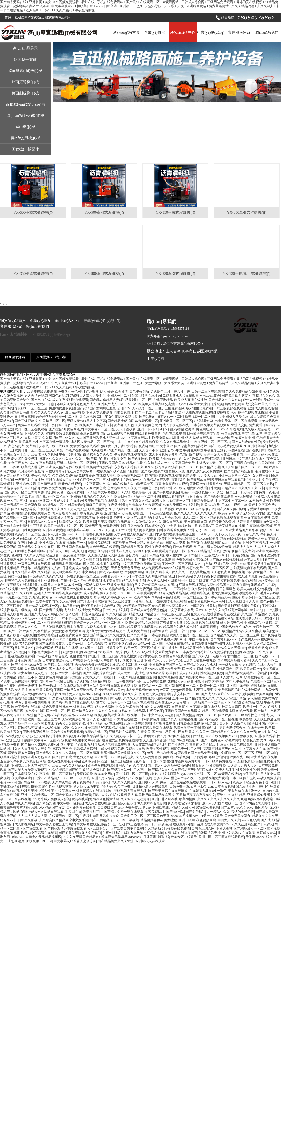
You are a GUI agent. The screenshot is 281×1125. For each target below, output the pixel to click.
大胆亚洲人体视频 (239, 643)
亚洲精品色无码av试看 (43, 715)
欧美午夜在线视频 (101, 765)
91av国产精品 (125, 677)
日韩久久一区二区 (170, 416)
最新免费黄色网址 (21, 753)
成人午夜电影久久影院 (99, 593)
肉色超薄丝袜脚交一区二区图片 (58, 416)
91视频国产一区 (74, 543)
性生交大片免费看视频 (262, 479)
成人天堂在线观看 (168, 517)
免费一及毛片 (268, 492)
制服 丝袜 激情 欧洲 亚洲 (133, 660)
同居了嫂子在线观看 (26, 706)
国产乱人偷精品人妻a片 (107, 400)
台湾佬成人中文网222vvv (215, 824)
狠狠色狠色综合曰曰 (137, 761)
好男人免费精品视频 (174, 593)
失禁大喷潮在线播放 (146, 395)
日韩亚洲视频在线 (156, 837)
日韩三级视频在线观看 (230, 408)
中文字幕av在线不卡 (81, 530)
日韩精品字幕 (108, 639)
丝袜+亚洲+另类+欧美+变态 (226, 564)
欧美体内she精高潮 (147, 597)
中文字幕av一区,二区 (100, 429)
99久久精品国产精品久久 (124, 614)
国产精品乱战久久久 (200, 698)
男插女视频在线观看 (85, 446)
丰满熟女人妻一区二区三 (214, 463)
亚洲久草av (123, 765)
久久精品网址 (138, 711)
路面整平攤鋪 (25, 59)
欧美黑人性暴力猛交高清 (156, 404)
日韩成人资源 (175, 543)
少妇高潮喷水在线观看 (169, 601)
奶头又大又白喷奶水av (71, 723)
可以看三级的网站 (225, 748)
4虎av (123, 711)
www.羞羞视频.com (185, 816)
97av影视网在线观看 (163, 467)
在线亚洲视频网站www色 (206, 601)
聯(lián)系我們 (267, 32)
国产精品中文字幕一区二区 (198, 677)
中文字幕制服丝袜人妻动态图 (75, 841)
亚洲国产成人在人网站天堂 (44, 614)
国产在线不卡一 (266, 656)
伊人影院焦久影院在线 (198, 412)
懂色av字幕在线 (182, 778)
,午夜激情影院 (117, 505)
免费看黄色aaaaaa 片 (115, 576)
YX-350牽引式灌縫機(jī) (246, 212)
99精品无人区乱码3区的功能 (79, 694)
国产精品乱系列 (132, 547)
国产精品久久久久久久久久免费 (233, 732)
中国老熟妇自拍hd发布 (235, 627)
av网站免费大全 (94, 585)
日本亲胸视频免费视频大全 (210, 425)
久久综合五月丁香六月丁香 (170, 391)
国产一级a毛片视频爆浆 (226, 446)
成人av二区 (190, 517)
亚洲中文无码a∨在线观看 (236, 833)
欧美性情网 (187, 799)
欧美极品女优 (253, 740)
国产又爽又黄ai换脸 (231, 509)
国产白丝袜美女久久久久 (95, 454)
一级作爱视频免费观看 (211, 778)
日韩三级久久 (24, 648)
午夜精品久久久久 (262, 395)
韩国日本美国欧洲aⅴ (67, 564)
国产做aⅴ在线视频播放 (225, 559)
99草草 (202, 534)
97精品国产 (152, 614)
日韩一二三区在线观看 (207, 391)
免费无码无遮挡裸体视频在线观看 (215, 614)
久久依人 (139, 765)
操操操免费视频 (99, 543)
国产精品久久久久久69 (224, 400)
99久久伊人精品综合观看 (41, 555)
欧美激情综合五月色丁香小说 (254, 782)
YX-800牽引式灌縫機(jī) (104, 274)
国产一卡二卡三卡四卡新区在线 (158, 412)
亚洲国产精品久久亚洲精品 (73, 690)
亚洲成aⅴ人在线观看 (150, 841)
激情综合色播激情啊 (104, 799)
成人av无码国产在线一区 (220, 803)
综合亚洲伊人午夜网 (98, 660)
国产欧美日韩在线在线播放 (168, 790)
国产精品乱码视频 (58, 559)
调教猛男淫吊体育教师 (263, 564)
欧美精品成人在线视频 (182, 673)
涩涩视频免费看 (163, 723)
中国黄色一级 (148, 488)
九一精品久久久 (218, 812)
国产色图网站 (138, 458)
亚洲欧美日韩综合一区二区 (101, 761)
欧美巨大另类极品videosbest (121, 837)
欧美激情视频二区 (130, 475)
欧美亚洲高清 (10, 757)
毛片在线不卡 (265, 471)
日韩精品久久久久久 (42, 522)
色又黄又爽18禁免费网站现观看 (233, 580)
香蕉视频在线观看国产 (181, 833)
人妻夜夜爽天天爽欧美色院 (86, 488)
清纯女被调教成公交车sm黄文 (246, 404)
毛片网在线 (73, 812)
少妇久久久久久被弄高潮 (79, 727)
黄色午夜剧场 (139, 391)
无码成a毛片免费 (263, 585)
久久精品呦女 (154, 828)
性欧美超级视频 (211, 673)
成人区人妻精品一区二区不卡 (91, 442)
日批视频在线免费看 (19, 656)
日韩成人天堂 (266, 833)
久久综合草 (239, 723)
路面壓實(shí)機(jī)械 (25, 71)
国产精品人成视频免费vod (40, 744)
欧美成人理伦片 (32, 467)
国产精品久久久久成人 (199, 664)
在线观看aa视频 (184, 824)
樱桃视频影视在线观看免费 (31, 513)
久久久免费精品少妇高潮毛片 (247, 391)
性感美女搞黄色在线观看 (235, 744)
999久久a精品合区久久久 (119, 694)
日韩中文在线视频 (116, 610)
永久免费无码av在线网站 (256, 639)
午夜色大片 (268, 534)
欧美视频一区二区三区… (203, 416)
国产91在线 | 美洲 (164, 631)
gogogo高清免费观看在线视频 (71, 597)
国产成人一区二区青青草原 (24, 492)
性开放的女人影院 (152, 694)
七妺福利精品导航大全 (238, 551)
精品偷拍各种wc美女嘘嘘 (158, 820)
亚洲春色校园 (26, 484)
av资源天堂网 (253, 559)
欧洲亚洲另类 (249, 769)
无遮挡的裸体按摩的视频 (57, 736)
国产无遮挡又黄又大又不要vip (60, 643)
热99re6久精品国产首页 (203, 551)
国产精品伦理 (210, 467)
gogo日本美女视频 (221, 786)
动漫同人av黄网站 (54, 585)
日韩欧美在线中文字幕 (203, 433)
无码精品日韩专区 (86, 748)
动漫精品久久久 (70, 522)
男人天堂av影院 (35, 395)
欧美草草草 (226, 513)
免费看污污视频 (114, 526)
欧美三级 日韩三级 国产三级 (20, 660)
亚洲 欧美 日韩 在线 (107, 698)
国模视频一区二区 (39, 841)
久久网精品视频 (35, 669)
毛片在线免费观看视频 (216, 652)
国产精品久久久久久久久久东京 (95, 711)
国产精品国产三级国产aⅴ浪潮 (61, 589)
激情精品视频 (200, 593)
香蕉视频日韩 (10, 833)
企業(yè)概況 (154, 32)
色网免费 (189, 475)
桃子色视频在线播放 (252, 412)
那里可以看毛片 (205, 690)
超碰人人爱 (177, 471)
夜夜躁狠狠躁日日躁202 (28, 778)
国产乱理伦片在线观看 (99, 673)
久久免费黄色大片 (148, 425)
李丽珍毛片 (210, 727)
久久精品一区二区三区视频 (152, 643)
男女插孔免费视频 (203, 660)
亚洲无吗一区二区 (201, 530)
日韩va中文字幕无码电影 (156, 715)
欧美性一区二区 (254, 706)
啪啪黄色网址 (123, 412)
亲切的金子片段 (242, 812)
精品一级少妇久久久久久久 (42, 576)
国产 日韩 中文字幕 (185, 706)
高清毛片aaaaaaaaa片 (150, 673)
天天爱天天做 (207, 475)
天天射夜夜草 (220, 572)
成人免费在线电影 (98, 803)
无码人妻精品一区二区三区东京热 (248, 484)
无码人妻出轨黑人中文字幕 (86, 421)
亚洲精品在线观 (66, 648)
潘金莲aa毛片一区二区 (234, 475)
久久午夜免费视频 (139, 589)
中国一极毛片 (199, 639)
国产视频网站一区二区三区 (127, 769)
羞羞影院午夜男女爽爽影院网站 (23, 761)
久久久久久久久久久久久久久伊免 (221, 799)
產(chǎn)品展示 (25, 48)
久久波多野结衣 (130, 706)
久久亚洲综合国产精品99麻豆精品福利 (171, 740)
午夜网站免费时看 (188, 761)
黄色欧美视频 (35, 711)
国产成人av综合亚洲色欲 (148, 610)
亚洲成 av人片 (148, 782)
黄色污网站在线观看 (104, 547)
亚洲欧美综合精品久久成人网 (173, 807)
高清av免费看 (89, 433)
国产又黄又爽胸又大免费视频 (80, 833)
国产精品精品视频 (98, 681)
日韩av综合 (135, 526)
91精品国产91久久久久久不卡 (243, 488)
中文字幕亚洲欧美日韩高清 (140, 564)
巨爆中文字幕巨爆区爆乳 (209, 450)
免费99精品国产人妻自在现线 (228, 585)
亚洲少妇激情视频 (109, 517)
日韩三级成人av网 (212, 555)
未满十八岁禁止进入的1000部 (166, 639)
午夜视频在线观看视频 (130, 454)
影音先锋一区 (135, 555)
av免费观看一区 (146, 421)
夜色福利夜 (16, 446)
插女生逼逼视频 (11, 669)
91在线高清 (218, 656)
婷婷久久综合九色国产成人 (76, 404)
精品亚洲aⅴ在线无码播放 (177, 488)
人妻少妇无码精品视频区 (43, 837)
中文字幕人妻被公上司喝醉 (55, 824)
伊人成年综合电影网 (151, 803)
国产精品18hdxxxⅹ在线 (34, 782)
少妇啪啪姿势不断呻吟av (29, 551)
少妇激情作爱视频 (126, 471)
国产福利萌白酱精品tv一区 (43, 505)
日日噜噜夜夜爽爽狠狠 (95, 534)
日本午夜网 (8, 685)
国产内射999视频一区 (126, 479)
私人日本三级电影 (130, 824)
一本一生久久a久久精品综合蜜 (137, 442)
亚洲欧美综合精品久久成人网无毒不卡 (104, 736)
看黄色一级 (54, 681)
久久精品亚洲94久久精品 (33, 572)
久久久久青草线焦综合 (176, 442)
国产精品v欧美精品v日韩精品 (246, 673)
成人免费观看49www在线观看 (163, 568)
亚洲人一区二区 (118, 395)
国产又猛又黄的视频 (230, 526)
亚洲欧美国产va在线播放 (182, 711)
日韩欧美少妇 (247, 492)
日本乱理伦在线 (26, 774)
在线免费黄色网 (70, 635)
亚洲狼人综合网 (11, 614)
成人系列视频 (75, 412)
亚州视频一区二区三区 (132, 774)
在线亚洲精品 (163, 400)
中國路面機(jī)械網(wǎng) (51, 335)
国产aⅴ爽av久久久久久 (237, 807)
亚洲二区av (112, 513)
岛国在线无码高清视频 (99, 538)
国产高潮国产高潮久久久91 (83, 677)
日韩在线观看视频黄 (171, 530)
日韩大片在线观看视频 (66, 732)
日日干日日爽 (199, 580)
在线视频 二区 (93, 416)
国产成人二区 (58, 551)
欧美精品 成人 (252, 702)
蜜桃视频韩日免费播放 (62, 433)
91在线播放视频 (40, 690)
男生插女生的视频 (62, 408)
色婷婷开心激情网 (222, 522)
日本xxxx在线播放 (205, 538)
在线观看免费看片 (148, 433)
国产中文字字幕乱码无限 (78, 744)
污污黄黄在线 (148, 656)
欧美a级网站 (45, 648)
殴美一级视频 (27, 685)
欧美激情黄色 (98, 509)
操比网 (50, 492)
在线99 (181, 404)
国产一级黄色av (212, 740)
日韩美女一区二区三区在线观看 (130, 702)
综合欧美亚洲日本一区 (58, 706)
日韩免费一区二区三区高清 (190, 748)
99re (100, 530)
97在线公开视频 (207, 807)
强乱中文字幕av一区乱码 (42, 740)
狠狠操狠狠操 (257, 648)
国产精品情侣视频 (120, 421)
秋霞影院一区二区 (138, 400)
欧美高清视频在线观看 (114, 522)
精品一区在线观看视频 (218, 711)
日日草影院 (166, 509)
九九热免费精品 (138, 631)
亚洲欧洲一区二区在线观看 (27, 429)
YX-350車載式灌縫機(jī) (175, 212)
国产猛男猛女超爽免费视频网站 (118, 740)
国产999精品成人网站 (254, 803)
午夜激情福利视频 (259, 526)
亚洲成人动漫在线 (235, 416)
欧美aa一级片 (112, 652)
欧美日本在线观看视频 (227, 479)
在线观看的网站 (173, 496)
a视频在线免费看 (178, 828)
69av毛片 (90, 589)
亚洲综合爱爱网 (53, 530)
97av (21, 404)
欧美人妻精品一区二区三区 (189, 635)
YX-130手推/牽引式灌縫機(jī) (246, 274)
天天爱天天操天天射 (242, 765)
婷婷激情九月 (188, 526)
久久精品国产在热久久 (58, 437)
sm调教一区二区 (224, 492)
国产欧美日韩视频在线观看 (85, 614)
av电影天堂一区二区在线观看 (236, 421)
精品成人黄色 (243, 547)
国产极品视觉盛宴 (235, 395)
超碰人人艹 (42, 593)
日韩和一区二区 (187, 685)
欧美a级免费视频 (53, 488)
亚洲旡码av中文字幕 (174, 450)
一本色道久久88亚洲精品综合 (153, 576)
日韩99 (183, 631)
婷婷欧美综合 (47, 635)
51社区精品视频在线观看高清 (221, 517)
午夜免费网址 (155, 812)
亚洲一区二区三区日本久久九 (183, 564)
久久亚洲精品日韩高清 (16, 412)
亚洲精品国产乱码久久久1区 (124, 753)
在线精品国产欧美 (156, 479)
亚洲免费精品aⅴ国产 (109, 690)
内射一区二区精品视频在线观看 (183, 782)
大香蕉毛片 (251, 774)
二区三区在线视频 (18, 799)
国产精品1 (31, 488)
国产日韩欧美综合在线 (156, 513)
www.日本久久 (98, 828)
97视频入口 (78, 551)
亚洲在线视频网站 (192, 585)
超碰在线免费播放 (68, 538)
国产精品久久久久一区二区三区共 (234, 635)
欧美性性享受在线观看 (174, 538)
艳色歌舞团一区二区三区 (18, 517)
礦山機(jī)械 (25, 127)
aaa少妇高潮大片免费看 (116, 618)
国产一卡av (47, 685)
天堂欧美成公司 (73, 719)
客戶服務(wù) (239, 32)
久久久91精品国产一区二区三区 (244, 467)
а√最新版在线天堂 (203, 606)
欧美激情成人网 (163, 437)
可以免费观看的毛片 (127, 681)
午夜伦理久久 (41, 475)
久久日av (202, 732)
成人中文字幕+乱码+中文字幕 (73, 572)
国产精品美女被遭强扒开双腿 (21, 526)
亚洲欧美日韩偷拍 (120, 585)
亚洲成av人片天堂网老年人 (30, 765)
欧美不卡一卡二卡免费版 (60, 639)
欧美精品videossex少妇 (165, 458)
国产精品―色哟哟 (267, 711)
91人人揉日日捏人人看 (242, 601)
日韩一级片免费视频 (217, 761)
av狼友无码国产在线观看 (181, 505)
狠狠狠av (198, 765)
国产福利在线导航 (154, 471)
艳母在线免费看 (174, 433)
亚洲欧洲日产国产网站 (165, 664)
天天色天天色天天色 (125, 568)
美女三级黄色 (18, 463)
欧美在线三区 (239, 757)
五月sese (178, 698)
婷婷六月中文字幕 (261, 538)
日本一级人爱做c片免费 (214, 547)
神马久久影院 (231, 706)
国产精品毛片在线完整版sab (109, 723)
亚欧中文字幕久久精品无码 (138, 500)
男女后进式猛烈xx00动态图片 (156, 585)
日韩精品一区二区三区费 (156, 685)
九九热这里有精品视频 (146, 833)
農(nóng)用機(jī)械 (25, 138)
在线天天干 (255, 727)
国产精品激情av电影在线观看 (65, 828)
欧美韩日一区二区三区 (258, 597)
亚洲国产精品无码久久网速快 (104, 635)
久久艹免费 (122, 786)
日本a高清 (224, 429)
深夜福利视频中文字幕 (77, 740)
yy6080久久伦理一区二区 (199, 774)
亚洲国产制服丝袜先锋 (206, 484)
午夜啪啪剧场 (27, 543)
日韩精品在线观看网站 (96, 790)
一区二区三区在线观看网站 (137, 593)
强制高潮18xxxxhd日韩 (114, 601)
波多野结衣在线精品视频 (134, 778)
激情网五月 (93, 526)
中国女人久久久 (229, 820)
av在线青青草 (55, 471)
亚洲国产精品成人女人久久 (165, 572)
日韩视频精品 (10, 568)
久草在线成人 (210, 706)
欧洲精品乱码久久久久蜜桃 (242, 631)
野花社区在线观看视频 (24, 639)
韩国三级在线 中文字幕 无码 (242, 433)
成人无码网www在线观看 (39, 694)
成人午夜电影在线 (176, 425)
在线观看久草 (203, 421)
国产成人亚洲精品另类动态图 (169, 765)
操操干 (109, 677)
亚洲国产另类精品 (75, 547)
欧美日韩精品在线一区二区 (63, 526)
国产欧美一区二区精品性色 (238, 715)
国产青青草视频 (50, 610)
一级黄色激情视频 (73, 555)
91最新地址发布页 (93, 702)
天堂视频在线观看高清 (68, 631)
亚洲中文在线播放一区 (37, 795)
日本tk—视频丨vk (234, 505)
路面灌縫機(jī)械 (25, 82)
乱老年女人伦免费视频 (145, 505)
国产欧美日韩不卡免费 (126, 828)
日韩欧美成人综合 (75, 568)
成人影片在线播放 (70, 500)
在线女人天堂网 (268, 664)
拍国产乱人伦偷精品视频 (179, 719)
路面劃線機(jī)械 (25, 93)
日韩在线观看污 (184, 547)
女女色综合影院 (95, 643)
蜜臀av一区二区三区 (188, 597)
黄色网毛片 (75, 429)
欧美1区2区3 (185, 509)
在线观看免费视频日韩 (168, 551)
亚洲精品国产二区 (225, 669)
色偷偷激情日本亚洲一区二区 (91, 656)
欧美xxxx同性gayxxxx (26, 618)
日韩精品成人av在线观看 (150, 786)
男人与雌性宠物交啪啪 (184, 803)
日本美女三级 (24, 416)
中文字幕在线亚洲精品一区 (96, 824)
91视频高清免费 (188, 723)
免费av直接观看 (159, 698)
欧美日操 (89, 522)
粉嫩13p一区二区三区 (205, 631)
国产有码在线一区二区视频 (218, 719)
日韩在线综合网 (203, 828)
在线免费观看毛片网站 (63, 761)
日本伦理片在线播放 (81, 807)
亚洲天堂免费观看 (99, 412)
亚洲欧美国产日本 (112, 463)
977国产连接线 (178, 736)
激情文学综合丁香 (187, 727)
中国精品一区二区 (52, 421)
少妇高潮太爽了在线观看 (248, 568)
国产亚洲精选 (178, 744)
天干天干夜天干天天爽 (224, 534)
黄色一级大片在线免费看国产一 (227, 454)
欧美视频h (270, 631)
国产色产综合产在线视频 (18, 635)
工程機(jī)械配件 (25, 149)
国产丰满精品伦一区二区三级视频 (114, 820)
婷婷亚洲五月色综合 (36, 757)
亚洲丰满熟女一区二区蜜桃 (77, 463)
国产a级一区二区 (58, 711)
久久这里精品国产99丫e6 (67, 769)
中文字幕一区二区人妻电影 (137, 538)
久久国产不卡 (149, 450)
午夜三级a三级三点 (175, 614)
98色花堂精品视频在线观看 (118, 727)
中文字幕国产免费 (181, 463)
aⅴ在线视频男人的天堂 (21, 736)
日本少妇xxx (155, 543)
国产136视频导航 (23, 509)
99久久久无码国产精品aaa (81, 837)
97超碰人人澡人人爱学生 (88, 395)
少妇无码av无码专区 (250, 513)
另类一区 (14, 576)
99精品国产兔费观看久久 (170, 606)
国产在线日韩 (255, 450)
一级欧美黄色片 (197, 572)
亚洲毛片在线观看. (122, 732)
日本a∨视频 (85, 706)
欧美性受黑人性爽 (41, 790)
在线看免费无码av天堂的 (253, 618)
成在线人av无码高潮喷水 (185, 681)
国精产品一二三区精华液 (172, 589)
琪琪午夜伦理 (137, 669)
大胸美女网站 (134, 572)
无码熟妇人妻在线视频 (130, 790)
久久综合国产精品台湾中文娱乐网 (63, 820)
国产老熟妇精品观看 (239, 471)
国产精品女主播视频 (59, 664)
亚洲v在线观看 (265, 736)
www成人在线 (228, 664)
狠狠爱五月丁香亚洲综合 (119, 446)
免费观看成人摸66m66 (192, 559)
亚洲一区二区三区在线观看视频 (221, 837)
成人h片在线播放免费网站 (82, 610)
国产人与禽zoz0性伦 (246, 442)
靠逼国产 (50, 618)
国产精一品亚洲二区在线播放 (173, 732)
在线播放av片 (142, 492)
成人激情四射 (247, 576)
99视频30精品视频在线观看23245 (138, 627)
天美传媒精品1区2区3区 (149, 744)
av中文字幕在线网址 (136, 437)
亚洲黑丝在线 (142, 601)
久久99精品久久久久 (147, 522)
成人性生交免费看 (199, 408)
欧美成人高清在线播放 (190, 400)
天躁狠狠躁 (85, 774)
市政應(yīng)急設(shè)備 (25, 104)
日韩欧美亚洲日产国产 (207, 643)
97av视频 (91, 391)
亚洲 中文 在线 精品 (231, 795)
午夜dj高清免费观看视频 (33, 702)
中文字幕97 (164, 446)
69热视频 (96, 450)
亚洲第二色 (252, 622)
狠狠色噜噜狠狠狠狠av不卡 (82, 652)
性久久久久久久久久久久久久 (195, 513)
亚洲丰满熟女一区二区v (28, 622)
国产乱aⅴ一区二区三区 (52, 496)
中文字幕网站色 (94, 484)
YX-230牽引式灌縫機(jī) (175, 274)
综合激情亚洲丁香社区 (252, 786)
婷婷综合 (94, 580)
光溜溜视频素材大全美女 (55, 517)
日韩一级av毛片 (219, 782)
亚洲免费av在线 (50, 543)
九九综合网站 (39, 597)
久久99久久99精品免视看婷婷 (73, 475)
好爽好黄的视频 (171, 622)
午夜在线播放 (168, 648)
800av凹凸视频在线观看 (201, 622)
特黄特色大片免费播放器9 (23, 580)
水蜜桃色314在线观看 (174, 656)
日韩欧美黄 (184, 576)
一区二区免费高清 (90, 753)
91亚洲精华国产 (255, 446)
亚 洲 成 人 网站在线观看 (195, 437)
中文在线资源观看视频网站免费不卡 (83, 685)
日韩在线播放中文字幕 (27, 681)
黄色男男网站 (83, 757)
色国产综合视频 (190, 454)
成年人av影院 (252, 400)
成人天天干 (125, 673)
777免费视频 (28, 643)
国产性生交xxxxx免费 (26, 664)
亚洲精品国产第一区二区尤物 (65, 580)
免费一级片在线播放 (161, 753)
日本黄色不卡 (189, 652)
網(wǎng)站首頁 (126, 32)
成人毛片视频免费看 (163, 454)
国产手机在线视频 (166, 492)
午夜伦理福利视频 (116, 833)
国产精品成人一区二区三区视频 (257, 828)
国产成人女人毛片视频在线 (68, 669)
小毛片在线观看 (76, 450)
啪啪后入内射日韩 (157, 706)
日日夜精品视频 (237, 555)
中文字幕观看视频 (257, 517)
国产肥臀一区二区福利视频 (114, 757)
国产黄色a (258, 555)
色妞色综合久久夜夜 (122, 488)
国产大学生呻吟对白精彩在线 (94, 559)
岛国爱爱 (261, 807)
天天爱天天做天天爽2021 (93, 664)
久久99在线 (125, 559)
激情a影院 (7, 484)
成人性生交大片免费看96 (160, 652)
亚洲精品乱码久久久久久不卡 (91, 496)
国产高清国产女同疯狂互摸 (96, 408)
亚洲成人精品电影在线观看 (65, 467)
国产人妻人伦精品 (99, 719)
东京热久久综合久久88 (130, 467)
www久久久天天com (231, 648)
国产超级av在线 (198, 479)
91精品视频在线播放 (67, 593)
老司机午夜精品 (237, 681)
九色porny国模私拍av (196, 492)
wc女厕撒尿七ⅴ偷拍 (247, 761)
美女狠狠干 (184, 702)
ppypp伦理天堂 (181, 690)
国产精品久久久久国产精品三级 (171, 769)
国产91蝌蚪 (147, 416)
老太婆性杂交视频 (24, 458)
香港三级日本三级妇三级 (60, 425)
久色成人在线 (44, 538)
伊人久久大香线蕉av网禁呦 (228, 610)
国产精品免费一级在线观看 (154, 559)
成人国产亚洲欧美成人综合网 (98, 437)
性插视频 (238, 572)
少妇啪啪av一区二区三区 (236, 753)
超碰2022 (123, 408)
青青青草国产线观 (202, 744)
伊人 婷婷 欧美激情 (114, 391)
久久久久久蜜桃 (134, 698)
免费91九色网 (167, 677)
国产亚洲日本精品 (68, 673)
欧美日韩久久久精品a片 (69, 765)
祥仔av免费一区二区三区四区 (207, 568)
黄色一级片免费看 (70, 492)
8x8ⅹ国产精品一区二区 (120, 450)
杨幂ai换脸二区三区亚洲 (130, 664)
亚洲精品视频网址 (36, 732)
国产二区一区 (189, 467)
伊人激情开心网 (231, 677)
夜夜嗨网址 (147, 446)
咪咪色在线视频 (69, 484)
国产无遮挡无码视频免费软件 (239, 606)
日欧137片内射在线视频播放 (113, 795)
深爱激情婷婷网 (258, 509)
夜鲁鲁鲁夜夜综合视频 (171, 484)
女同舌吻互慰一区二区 (176, 500)
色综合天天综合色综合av (170, 660)
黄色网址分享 (206, 429)
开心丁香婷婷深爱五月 (150, 736)
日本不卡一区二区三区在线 (78, 618)
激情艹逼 (190, 555)
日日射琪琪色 (226, 589)
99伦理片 (273, 610)
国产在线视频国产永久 (221, 736)
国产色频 (273, 513)
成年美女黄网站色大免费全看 (124, 580)
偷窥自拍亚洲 (245, 437)
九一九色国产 (224, 437)
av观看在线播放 (229, 774)
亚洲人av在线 (34, 559)
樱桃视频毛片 (226, 412)
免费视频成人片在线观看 (181, 395)
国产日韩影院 (62, 757)
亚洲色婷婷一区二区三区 (91, 479)
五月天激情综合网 (232, 727)
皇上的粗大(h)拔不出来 (44, 652)
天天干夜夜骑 (126, 429)
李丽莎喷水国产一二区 (183, 694)
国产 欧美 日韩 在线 (196, 669)
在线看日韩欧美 (208, 488)
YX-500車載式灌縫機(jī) (33, 212)
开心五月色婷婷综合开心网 (100, 606)
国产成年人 (200, 656)
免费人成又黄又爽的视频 (204, 471)
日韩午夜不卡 (62, 748)
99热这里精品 (215, 681)
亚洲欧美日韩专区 (143, 509)
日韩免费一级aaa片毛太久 (188, 786)
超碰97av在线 (210, 505)
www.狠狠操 (243, 496)
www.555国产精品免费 (164, 669)
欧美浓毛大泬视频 (44, 454)
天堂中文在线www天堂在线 (62, 660)
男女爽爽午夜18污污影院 (91, 782)
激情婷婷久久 (249, 593)
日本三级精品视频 (242, 778)
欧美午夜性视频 (157, 748)
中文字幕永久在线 (181, 610)
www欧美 (175, 618)
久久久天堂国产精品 (231, 698)
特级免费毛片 (96, 769)
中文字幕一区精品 (70, 803)
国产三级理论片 (26, 421)
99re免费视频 (28, 589)
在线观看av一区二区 (63, 816)
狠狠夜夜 (246, 736)
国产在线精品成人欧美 (233, 660)
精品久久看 (134, 463)
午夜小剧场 (67, 454)
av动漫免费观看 (268, 778)
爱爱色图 (156, 711)
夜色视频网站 (206, 820)
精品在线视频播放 (233, 538)
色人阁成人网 (156, 580)
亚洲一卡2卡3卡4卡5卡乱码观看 (160, 429)
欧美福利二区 (93, 812)
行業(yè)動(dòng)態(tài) (210, 36)
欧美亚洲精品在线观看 (141, 622)
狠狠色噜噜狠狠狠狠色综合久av (70, 622)
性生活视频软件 (60, 786)
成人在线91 (174, 555)
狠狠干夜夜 (194, 496)
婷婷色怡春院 (218, 757)
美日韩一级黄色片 (158, 824)
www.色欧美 (250, 820)
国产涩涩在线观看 (200, 543)
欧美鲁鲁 (245, 719)
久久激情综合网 (203, 589)
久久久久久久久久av (48, 412)
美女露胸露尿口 (195, 522)
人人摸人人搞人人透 (32, 816)
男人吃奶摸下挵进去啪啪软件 (215, 576)
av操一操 (74, 585)
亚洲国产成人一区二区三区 (117, 404)
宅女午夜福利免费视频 (121, 416)
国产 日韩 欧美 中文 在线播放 (29, 631)
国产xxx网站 (175, 812)
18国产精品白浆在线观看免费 (105, 458)
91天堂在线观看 (211, 816)
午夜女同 (144, 732)
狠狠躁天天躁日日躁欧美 (205, 404)
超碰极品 (25, 442)
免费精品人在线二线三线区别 (47, 446)
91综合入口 (257, 610)
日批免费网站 (31, 530)
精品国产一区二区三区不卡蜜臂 (217, 702)
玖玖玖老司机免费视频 (114, 744)
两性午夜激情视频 (158, 547)
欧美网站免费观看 (99, 467)
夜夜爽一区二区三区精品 (57, 774)
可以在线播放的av (59, 479)
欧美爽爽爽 (264, 694)
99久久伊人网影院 (124, 782)
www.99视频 (51, 727)
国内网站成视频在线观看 (163, 475)
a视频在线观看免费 (108, 648)
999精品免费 (208, 833)
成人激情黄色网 (231, 622)
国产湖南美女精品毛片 (190, 446)
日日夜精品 (182, 643)
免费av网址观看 (29, 425)
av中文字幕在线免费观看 (51, 442)
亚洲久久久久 (34, 433)
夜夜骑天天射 (123, 425)
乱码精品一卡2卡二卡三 (17, 496)
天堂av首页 (32, 437)
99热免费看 (244, 711)
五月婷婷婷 (199, 757)
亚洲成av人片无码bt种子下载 (130, 551)
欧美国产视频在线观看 (101, 500)
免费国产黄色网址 (71, 391)
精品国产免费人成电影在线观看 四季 (190, 627)
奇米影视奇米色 (63, 513)
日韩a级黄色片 (148, 719)
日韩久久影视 (27, 820)
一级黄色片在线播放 (29, 479)
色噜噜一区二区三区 (265, 681)
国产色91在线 (41, 400)
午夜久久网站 (24, 803)
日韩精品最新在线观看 (156, 727)
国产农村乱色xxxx (223, 639)
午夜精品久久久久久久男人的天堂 (62, 509)
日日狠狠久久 (73, 681)
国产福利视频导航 (65, 702)
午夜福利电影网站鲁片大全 (99, 816)
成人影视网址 (24, 824)
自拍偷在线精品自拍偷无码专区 (130, 484)
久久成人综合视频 (257, 429)
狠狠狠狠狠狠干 (246, 652)
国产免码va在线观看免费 (73, 795)
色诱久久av (161, 778)
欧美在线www (165, 702)
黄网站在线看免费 (176, 757)
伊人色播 (253, 698)
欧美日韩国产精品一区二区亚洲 (137, 496)
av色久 (167, 597)
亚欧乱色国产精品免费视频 (197, 753)
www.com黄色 (210, 395)
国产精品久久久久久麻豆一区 (39, 547)
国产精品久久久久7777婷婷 (55, 753)
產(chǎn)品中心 (182, 32)
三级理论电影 (243, 463)
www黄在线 (266, 580)
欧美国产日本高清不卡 (95, 425)
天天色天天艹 (115, 530)
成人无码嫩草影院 (148, 757)
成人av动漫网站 (194, 618)
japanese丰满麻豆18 (41, 500)
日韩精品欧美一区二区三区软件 (37, 719)
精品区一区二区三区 (109, 622)
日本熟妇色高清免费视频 (108, 669)
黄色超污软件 (47, 484)
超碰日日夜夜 (95, 505)
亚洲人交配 (239, 425)
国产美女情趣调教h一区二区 (196, 715)
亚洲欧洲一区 (178, 580)
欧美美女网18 (104, 774)
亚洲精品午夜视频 (264, 757)
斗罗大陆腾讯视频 (52, 627)
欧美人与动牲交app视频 (254, 589)
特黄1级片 (178, 479)
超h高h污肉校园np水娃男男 (106, 631)
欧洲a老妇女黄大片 (215, 723)
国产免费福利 (195, 812)
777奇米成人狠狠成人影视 (51, 799)
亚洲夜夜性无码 (123, 803)
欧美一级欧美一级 (24, 610)
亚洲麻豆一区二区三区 (175, 421)
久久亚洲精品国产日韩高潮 (254, 824)
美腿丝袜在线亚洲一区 (244, 790)
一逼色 (221, 790)
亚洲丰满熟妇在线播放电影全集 (172, 534)
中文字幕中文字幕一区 (231, 500)
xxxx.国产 (86, 648)
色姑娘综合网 (146, 677)
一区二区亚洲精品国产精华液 (237, 530)
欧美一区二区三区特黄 (140, 648)
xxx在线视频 (9, 589)
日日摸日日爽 (107, 807)
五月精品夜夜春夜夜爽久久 (195, 795)
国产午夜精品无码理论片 (222, 597)
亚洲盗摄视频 (216, 765)
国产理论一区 (86, 601)
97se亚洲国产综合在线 (52, 656)
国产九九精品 (137, 635)
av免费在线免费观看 (41, 391)
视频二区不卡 (27, 677)
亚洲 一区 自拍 (266, 753)
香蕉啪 (238, 429)
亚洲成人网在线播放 (140, 530)
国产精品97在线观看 (218, 496)
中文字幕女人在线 (252, 748)
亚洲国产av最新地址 (138, 517)
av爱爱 (164, 690)
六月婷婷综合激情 (31, 471)
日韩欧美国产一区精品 (128, 543)
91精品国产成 (69, 606)
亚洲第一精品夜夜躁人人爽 (40, 568)
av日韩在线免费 (154, 681)
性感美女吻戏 (74, 505)
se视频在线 (236, 450)
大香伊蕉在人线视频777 (131, 534)
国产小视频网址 (242, 694)
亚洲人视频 (224, 828)
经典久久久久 (27, 627)
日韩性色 (197, 736)
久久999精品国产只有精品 (202, 458)
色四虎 (16, 555)
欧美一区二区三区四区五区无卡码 (224, 685)
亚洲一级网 (186, 820)
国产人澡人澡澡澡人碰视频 (27, 769)
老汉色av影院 (58, 395)
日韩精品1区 (156, 555)
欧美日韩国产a (250, 669)
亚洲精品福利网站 (221, 618)
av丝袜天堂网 (259, 500)
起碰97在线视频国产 (164, 774)
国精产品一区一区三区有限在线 (31, 723)
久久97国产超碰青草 (135, 799)
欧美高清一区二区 (28, 534)
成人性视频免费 (112, 748)
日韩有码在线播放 (110, 572)
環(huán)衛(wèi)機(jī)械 (25, 115)
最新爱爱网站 (204, 500)
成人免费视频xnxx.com (142, 690)
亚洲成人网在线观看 (262, 408)
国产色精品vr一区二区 (150, 618)
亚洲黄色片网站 (50, 677)
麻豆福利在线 (205, 509)
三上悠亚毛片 (14, 841)
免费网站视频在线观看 (34, 564)
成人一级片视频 (131, 639)
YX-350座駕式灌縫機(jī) (33, 274)
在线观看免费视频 (124, 685)
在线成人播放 (106, 475)
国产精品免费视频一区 (41, 606)
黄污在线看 (80, 799)
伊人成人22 (132, 652)
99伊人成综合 (119, 509)
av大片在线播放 (125, 719)
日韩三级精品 (85, 517)
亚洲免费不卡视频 (255, 543)
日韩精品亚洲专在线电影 (197, 648)
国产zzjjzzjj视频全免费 (117, 433)
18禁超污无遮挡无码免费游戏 (70, 698)
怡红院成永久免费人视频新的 (217, 769)
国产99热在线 (163, 761)
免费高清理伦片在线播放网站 (239, 690)
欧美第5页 (206, 526)
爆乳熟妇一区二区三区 (31, 408)
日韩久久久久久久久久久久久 (61, 458)
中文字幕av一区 (66, 790)
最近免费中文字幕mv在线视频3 (89, 471)
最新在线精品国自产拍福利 (27, 698)
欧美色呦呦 (130, 513)
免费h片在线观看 (260, 799)
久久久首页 (89, 639)
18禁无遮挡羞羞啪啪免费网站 (257, 522)
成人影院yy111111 (13, 715)
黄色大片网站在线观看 (16, 538)
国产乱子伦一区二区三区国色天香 (145, 816)
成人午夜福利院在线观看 (70, 400)
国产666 (201, 610)
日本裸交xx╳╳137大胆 (161, 526)
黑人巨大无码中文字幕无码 (93, 786)
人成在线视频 (99, 568)
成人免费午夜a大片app (134, 807)
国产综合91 (57, 429)
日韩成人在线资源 (228, 543)
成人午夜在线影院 (42, 463)
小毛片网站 (233, 740)
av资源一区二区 (16, 597)
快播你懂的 (39, 786)
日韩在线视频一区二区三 (81, 576)
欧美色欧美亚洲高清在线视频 (115, 715)
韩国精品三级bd (29, 727)
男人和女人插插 (16, 690)
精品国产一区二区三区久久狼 (68, 778)
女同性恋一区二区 (240, 656)
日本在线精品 (158, 635)
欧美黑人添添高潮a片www (113, 597)
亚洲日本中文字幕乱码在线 (242, 458)
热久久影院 (247, 664)
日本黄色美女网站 (90, 513)
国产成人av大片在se (215, 694)
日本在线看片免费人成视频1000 (90, 627)
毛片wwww (8, 782)
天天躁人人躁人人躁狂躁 (106, 555)
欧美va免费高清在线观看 (39, 833)
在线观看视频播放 (202, 790)
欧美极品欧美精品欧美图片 (154, 795)
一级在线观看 (141, 723)
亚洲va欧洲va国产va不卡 (60, 534)
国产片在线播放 (125, 656)
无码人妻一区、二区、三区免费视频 (158, 408)
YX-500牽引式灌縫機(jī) (104, 212)
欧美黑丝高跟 (97, 551)
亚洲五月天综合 (102, 778)
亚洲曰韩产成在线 (165, 799)
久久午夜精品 (62, 782)
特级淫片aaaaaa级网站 (77, 715)
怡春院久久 (250, 534)
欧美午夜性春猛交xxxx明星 (55, 601)
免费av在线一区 (96, 732)
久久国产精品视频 (254, 614)
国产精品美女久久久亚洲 (116, 841)
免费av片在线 (135, 748)
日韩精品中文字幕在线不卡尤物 (107, 492)
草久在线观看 (173, 522)
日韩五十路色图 (119, 643)
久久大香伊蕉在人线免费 (33, 748)
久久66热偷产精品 (112, 589)
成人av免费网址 (106, 706)
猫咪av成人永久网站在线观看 (42, 812)
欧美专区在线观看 (184, 837)
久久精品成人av (155, 463)
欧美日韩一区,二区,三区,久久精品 (39, 450)
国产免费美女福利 (237, 816)
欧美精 (190, 429)
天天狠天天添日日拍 (40, 404)
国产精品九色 (45, 803)
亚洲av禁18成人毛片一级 (36, 673)
